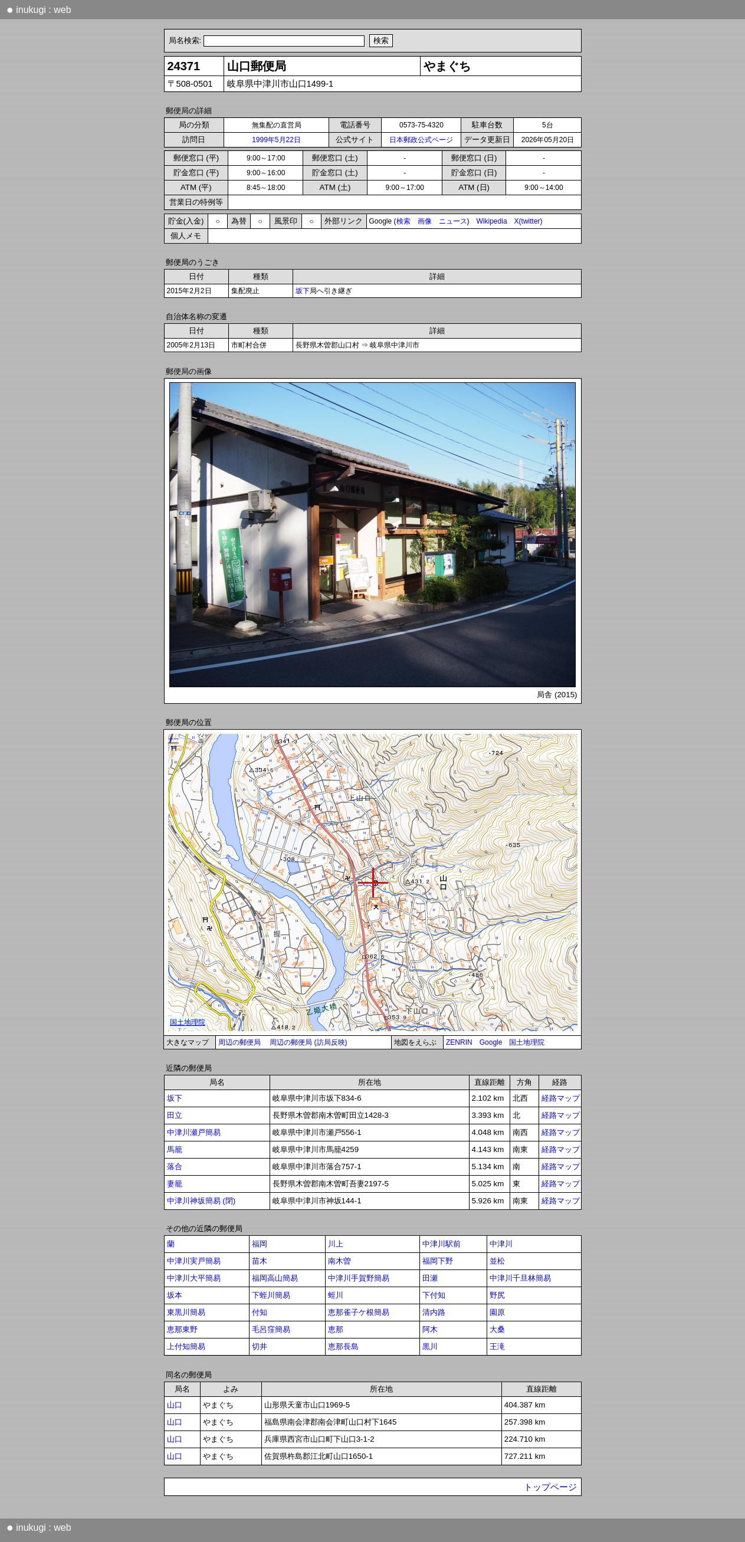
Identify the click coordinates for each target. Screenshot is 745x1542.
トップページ (550, 1487)
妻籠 (174, 1183)
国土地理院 (526, 1042)
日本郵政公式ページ (421, 140)
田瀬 (430, 1278)
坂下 (303, 291)
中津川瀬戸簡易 (194, 1132)
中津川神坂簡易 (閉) (201, 1200)
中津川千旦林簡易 (520, 1278)
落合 (174, 1166)
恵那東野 (182, 1329)
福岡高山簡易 (275, 1278)
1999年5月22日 (276, 140)
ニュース (453, 221)
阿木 (430, 1329)
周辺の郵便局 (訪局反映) (308, 1042)
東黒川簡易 (186, 1312)
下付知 (433, 1295)
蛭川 (335, 1295)
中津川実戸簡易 (194, 1260)
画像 (425, 221)
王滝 (497, 1346)
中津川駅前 (441, 1243)
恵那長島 (343, 1346)
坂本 (174, 1295)
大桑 (497, 1329)
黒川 (430, 1346)
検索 (403, 221)
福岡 (259, 1243)
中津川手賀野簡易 (358, 1278)
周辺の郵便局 (239, 1042)
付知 (259, 1312)
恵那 (335, 1329)
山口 (174, 1404)
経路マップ (560, 1098)
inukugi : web (38, 9)
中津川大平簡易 (194, 1278)
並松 (497, 1260)
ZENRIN (459, 1042)
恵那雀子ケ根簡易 (358, 1312)
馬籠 (174, 1149)
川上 (335, 1243)
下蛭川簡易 (271, 1295)
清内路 (433, 1312)
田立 (174, 1115)
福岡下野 (437, 1260)
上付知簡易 (186, 1346)
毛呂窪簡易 (271, 1329)
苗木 (259, 1260)
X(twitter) (528, 221)
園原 (497, 1312)
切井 (259, 1346)
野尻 (497, 1295)
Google (491, 1042)
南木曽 (339, 1260)
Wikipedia (492, 221)
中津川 (501, 1243)
